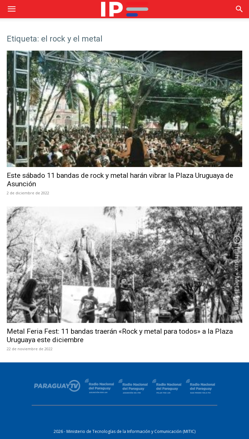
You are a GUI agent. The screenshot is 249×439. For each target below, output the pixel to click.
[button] (11, 9)
